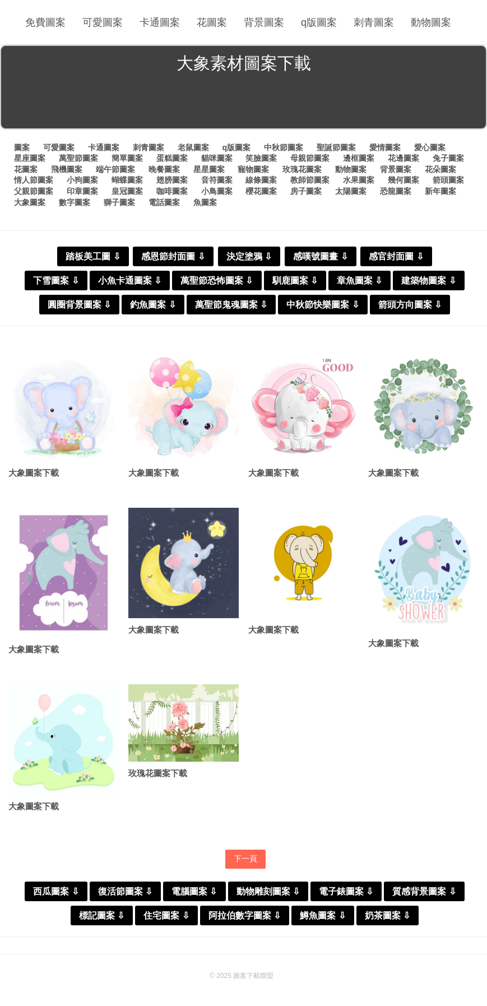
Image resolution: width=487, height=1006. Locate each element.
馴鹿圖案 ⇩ (295, 280)
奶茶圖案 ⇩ (387, 915)
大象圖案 (29, 202)
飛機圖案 (66, 169)
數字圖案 (74, 202)
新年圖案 (440, 191)
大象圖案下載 (33, 472)
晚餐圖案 (164, 169)
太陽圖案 (351, 191)
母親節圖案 (310, 158)
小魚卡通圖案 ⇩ (129, 280)
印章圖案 (82, 191)
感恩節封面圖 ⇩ (173, 256)
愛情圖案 (385, 147)
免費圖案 (45, 22)
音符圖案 (217, 179)
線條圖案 (261, 179)
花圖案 (212, 22)
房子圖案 (306, 191)
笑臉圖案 (261, 158)
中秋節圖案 (283, 147)
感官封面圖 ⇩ (396, 256)
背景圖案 (264, 22)
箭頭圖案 (448, 179)
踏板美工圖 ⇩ (93, 256)
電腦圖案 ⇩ (194, 891)
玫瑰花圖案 (302, 169)
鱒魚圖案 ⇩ (322, 915)
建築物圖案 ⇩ (428, 280)
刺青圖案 (374, 22)
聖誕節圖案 (336, 147)
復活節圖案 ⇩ (125, 891)
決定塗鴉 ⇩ (249, 256)
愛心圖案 (430, 147)
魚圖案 (205, 202)
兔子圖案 (448, 158)
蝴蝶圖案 (127, 179)
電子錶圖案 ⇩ (346, 891)
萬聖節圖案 (78, 158)
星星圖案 (209, 169)
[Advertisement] (243, 103)
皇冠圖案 (127, 191)
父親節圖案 (33, 191)
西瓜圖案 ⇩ (55, 891)
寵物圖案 (253, 169)
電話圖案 (164, 202)
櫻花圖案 (261, 191)
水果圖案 (358, 179)
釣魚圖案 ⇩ (152, 304)
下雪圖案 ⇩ (55, 280)
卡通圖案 (160, 22)
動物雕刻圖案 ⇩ (268, 891)
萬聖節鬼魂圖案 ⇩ (231, 304)
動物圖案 (431, 22)
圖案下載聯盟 (253, 976)
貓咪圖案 (217, 158)
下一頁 (245, 858)
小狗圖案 (82, 179)
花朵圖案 (440, 169)
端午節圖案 (115, 169)
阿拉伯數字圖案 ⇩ (244, 915)
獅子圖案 (119, 202)
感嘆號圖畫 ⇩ (320, 256)
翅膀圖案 (172, 179)
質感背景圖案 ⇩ (424, 891)
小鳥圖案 (217, 191)
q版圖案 (319, 22)
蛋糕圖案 (172, 158)
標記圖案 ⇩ (101, 915)
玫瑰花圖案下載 (157, 773)
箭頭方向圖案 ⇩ (410, 304)
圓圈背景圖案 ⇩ (79, 304)
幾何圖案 (403, 179)
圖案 (22, 147)
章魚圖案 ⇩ (359, 280)
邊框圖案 (358, 158)
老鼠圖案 (193, 147)
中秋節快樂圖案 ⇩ (322, 304)
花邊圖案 (403, 158)
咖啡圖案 (172, 191)
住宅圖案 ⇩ (166, 915)
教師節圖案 (310, 179)
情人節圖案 (33, 179)
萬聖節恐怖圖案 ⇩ (216, 280)
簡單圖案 (127, 158)
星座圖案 (29, 158)
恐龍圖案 (395, 191)
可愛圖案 (102, 22)
